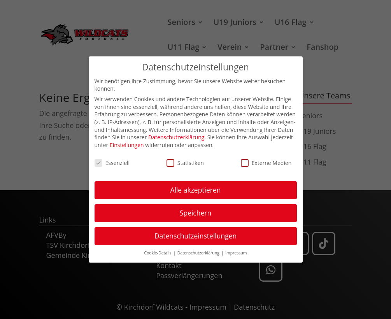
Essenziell (112, 160)
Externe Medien (266, 160)
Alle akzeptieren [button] (195, 187)
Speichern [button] (195, 210)
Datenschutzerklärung (176, 134)
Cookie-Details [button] (158, 250)
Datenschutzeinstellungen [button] (195, 233)
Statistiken (185, 160)
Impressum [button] (236, 250)
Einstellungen (127, 142)
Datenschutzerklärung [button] (199, 250)
